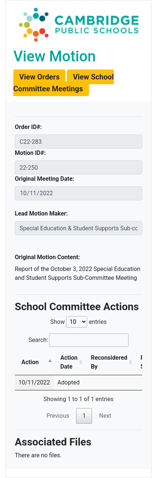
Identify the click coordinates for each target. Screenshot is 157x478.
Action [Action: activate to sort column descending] (30, 362)
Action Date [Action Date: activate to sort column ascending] (69, 362)
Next (105, 415)
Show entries (78, 322)
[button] (39, 77)
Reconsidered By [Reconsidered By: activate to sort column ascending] (109, 362)
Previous (58, 415)
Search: (78, 340)
